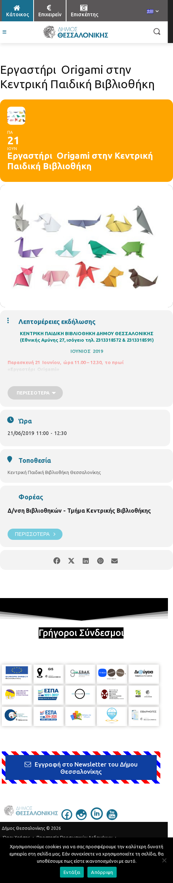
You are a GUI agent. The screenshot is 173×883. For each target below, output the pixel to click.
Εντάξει (72, 872)
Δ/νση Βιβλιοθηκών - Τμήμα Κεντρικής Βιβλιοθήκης (79, 510)
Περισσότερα (35, 534)
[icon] (67, 818)
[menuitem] (152, 12)
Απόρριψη (102, 872)
